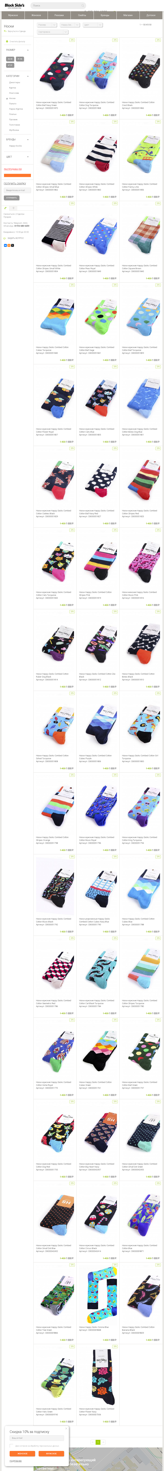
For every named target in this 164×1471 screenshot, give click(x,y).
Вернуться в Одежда (17, 31)
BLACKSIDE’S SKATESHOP (72, 1369)
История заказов (34, 1378)
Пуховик (13, 119)
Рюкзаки (59, 15)
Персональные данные (70, 1387)
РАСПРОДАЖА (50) (13, 169)
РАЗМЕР (10, 49)
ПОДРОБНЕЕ (156, 1381)
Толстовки (14, 125)
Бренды (105, 15)
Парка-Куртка (16, 109)
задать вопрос (49, 1251)
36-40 (10, 59)
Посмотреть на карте (73, 1434)
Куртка (12, 88)
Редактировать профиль (37, 1374)
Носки (12, 98)
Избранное (33, 1383)
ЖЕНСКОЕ (22, 1453)
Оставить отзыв (82, 1300)
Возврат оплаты (9, 1387)
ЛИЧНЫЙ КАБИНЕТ (35, 1369)
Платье (12, 114)
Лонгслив (14, 93)
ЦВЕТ (9, 156)
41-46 (20, 59)
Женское (36, 15)
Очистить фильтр (17, 41)
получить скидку (15, 183)
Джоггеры (14, 82)
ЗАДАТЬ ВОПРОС (16, 238)
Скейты (82, 15)
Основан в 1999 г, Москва (110, 1434)
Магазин (128, 15)
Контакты (65, 1378)
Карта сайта (104, 1439)
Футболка (14, 130)
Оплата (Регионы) (9, 1378)
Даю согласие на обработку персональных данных (37, 1446)
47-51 (10, 65)
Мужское (13, 15)
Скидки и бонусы (68, 1383)
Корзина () (31, 1387)
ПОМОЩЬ (6, 1369)
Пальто (12, 103)
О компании (66, 1374)
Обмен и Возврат (9, 1383)
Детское (151, 15)
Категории (12, 76)
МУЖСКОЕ (51, 1453)
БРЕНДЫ (11, 139)
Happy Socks (15, 146)
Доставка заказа (9, 1374)
